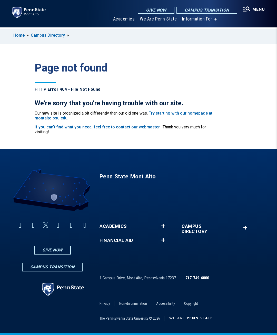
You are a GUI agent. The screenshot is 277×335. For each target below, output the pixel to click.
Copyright (191, 303)
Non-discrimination (133, 303)
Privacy (105, 303)
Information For (197, 20)
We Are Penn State (158, 20)
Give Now (156, 10)
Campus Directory (48, 35)
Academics (124, 20)
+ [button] (163, 226)
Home (19, 35)
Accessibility (165, 303)
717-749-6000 (197, 278)
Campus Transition (206, 10)
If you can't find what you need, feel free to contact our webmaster (97, 127)
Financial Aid (116, 240)
